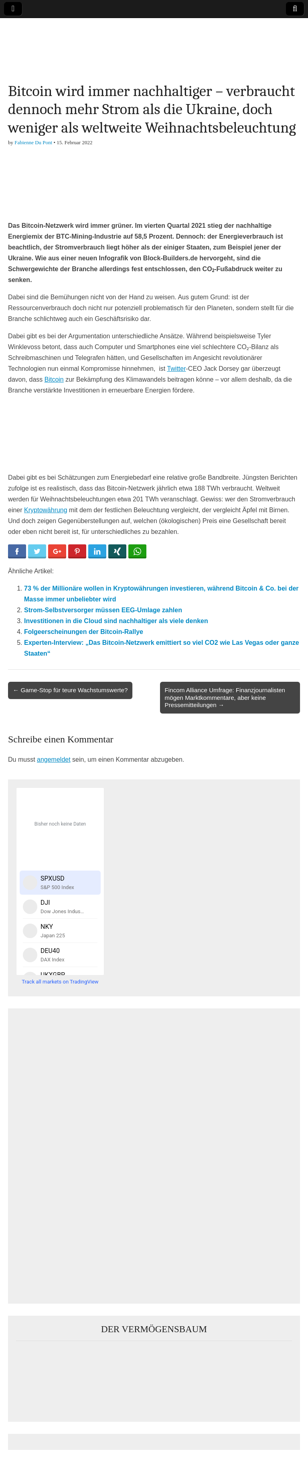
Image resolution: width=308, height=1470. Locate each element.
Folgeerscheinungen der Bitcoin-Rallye (83, 631)
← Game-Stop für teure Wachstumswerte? (70, 690)
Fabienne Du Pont (33, 142)
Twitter (176, 368)
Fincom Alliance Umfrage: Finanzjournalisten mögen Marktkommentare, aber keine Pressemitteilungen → (225, 697)
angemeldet (54, 759)
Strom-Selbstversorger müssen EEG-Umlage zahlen (103, 610)
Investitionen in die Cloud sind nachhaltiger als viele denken (116, 620)
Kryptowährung (45, 510)
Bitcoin (54, 379)
